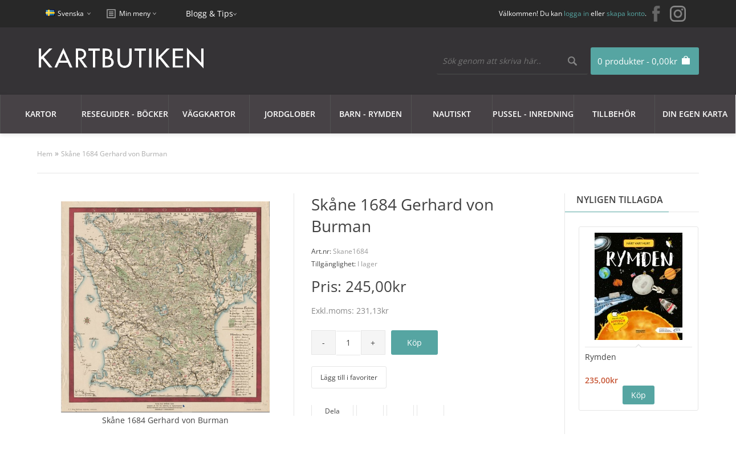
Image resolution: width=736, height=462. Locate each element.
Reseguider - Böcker (125, 113)
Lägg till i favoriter (348, 377)
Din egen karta (694, 113)
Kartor (40, 113)
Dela (332, 411)
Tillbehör (614, 113)
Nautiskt (452, 113)
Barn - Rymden (370, 113)
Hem (44, 154)
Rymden (600, 356)
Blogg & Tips (209, 13)
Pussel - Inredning (533, 113)
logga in (576, 13)
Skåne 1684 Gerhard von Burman (114, 154)
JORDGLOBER (290, 113)
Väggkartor (208, 113)
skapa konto (626, 13)
